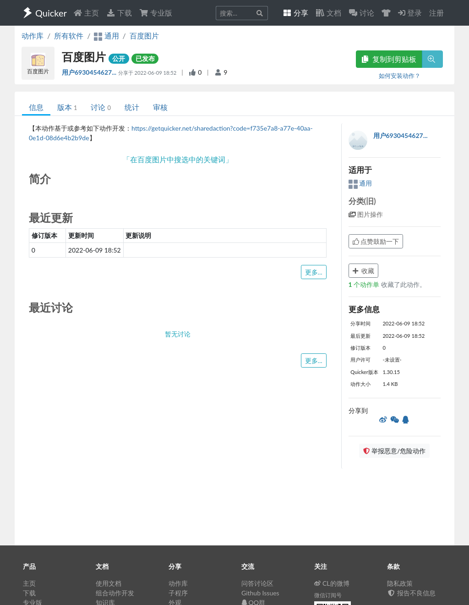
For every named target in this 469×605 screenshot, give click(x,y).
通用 (360, 183)
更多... (313, 272)
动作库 (33, 35)
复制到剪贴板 (389, 59)
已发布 (145, 58)
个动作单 (365, 284)
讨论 (100, 107)
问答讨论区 (257, 583)
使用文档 (108, 583)
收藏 (364, 271)
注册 (436, 12)
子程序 (178, 593)
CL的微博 (331, 583)
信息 (36, 107)
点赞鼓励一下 (376, 241)
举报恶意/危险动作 (394, 451)
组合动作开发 (115, 593)
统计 (132, 107)
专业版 (155, 12)
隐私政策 (400, 583)
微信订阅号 (328, 595)
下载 (119, 12)
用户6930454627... (90, 72)
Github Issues (260, 593)
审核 (160, 107)
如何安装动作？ (399, 75)
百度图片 (144, 35)
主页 (86, 12)
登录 (410, 12)
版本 (67, 107)
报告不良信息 (411, 593)
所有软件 (68, 35)
